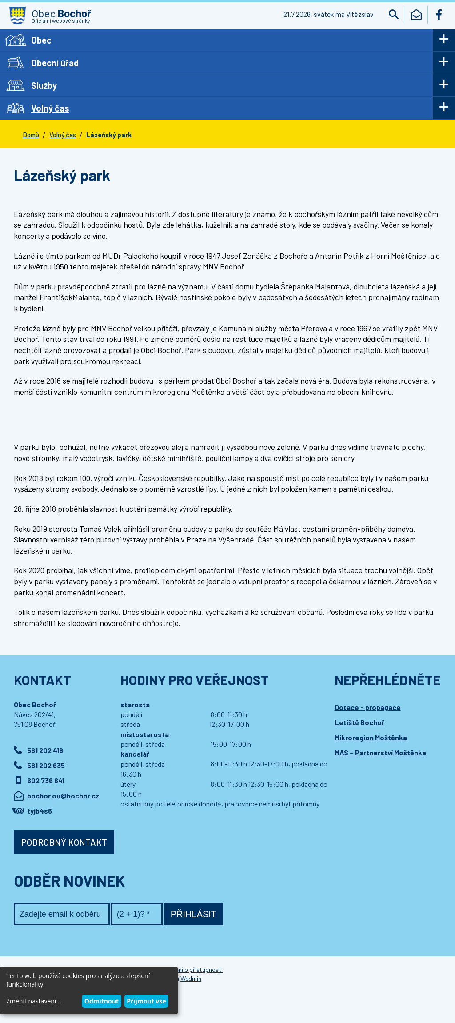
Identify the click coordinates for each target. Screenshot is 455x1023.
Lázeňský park (109, 135)
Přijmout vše (146, 1001)
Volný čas (62, 135)
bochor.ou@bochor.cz (63, 795)
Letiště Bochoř (359, 722)
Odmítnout (101, 1001)
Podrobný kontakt (64, 842)
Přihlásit (193, 914)
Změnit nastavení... (33, 1001)
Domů (31, 135)
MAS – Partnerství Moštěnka (380, 752)
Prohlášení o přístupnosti (189, 969)
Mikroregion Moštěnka (371, 737)
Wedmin (190, 978)
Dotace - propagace (368, 707)
